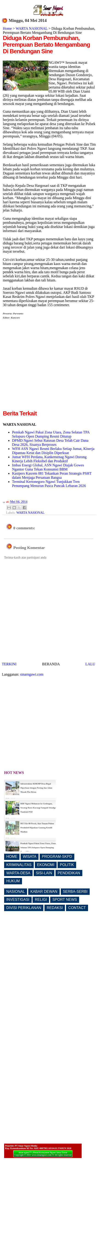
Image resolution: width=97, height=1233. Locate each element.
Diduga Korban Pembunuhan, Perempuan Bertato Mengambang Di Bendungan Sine (46, 44)
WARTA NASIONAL (31, 28)
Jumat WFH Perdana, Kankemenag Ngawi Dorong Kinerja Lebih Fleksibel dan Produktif (49, 459)
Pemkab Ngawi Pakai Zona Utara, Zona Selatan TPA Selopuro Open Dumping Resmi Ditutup (50, 434)
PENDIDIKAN (69, 873)
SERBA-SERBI (75, 891)
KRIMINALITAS (19, 865)
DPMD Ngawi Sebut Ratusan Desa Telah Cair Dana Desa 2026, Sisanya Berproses (50, 443)
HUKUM (13, 881)
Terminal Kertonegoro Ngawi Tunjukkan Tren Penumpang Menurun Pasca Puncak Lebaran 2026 (49, 484)
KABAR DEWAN (44, 891)
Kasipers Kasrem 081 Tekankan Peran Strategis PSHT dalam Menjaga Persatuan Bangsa (51, 475)
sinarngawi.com (32, 674)
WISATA (29, 857)
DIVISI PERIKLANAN (23, 908)
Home (7, 28)
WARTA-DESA (18, 873)
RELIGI (41, 899)
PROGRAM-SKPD (57, 857)
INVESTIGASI (17, 899)
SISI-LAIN (44, 873)
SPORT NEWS (65, 899)
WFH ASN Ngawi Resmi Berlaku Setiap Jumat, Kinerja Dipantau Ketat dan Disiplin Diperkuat (53, 451)
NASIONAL (15, 891)
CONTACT (77, 908)
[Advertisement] (43, 366)
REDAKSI (55, 908)
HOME (11, 857)
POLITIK (67, 865)
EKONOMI (46, 865)
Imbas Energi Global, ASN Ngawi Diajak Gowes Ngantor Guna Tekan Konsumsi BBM (48, 467)
